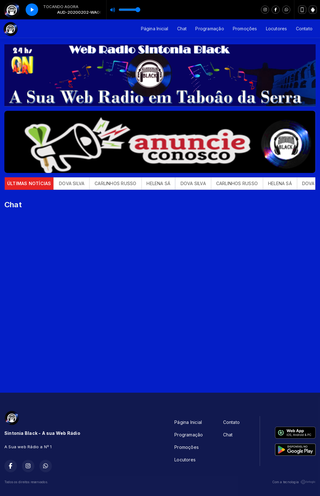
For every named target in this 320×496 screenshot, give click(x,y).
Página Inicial (154, 28)
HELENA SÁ (164, 183)
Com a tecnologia (294, 482)
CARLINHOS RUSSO (121, 183)
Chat (182, 28)
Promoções (245, 28)
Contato (304, 28)
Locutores (276, 28)
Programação (209, 28)
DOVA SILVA (77, 183)
